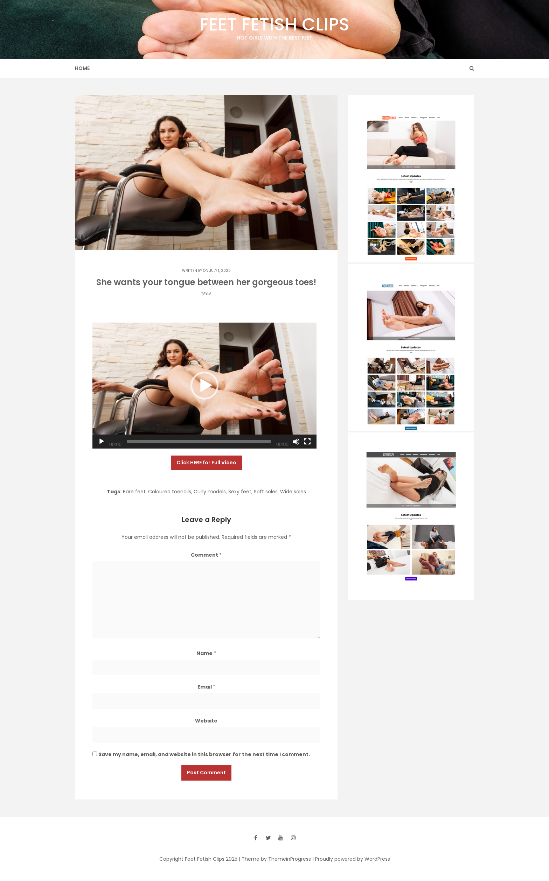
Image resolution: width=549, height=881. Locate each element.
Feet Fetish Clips (274, 27)
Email (206, 686)
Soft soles (266, 491)
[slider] (199, 441)
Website (206, 720)
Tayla (206, 293)
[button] (204, 386)
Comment (206, 554)
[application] (204, 386)
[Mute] (296, 441)
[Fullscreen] (307, 441)
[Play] (101, 441)
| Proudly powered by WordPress (351, 858)
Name (206, 653)
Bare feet (134, 491)
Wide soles (293, 491)
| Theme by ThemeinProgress (275, 858)
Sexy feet (239, 491)
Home (82, 68)
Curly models (210, 491)
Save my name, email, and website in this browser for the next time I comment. (204, 754)
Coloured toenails (169, 491)
